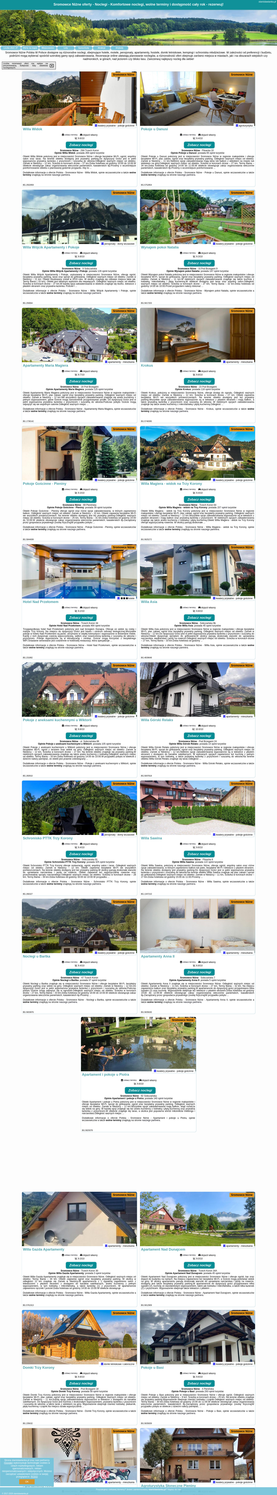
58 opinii (94, 1394)
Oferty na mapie (30, 48)
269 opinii (90, 156)
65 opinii (211, 156)
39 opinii (98, 510)
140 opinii (158, 1101)
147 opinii (214, 274)
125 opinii (99, 392)
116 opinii (206, 392)
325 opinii (100, 865)
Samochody (83, 48)
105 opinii (107, 747)
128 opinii (102, 274)
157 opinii (222, 510)
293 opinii (209, 1394)
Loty (66, 48)
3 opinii (97, 1276)
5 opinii (213, 983)
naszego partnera (61, 178)
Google (8, 1463)
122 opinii (209, 865)
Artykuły (119, 48)
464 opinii (95, 629)
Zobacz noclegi (81, 148)
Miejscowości (48, 48)
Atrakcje (101, 48)
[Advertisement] (138, 1164)
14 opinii (212, 747)
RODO (34, 1476)
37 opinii (92, 983)
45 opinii (207, 629)
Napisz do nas (174, 1489)
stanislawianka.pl (267, 1)
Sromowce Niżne (123, 74)
